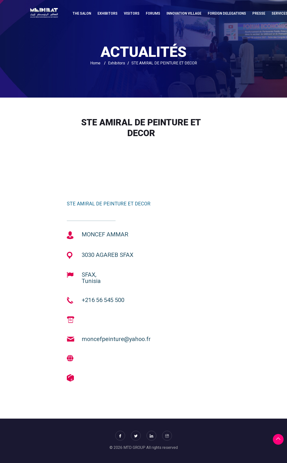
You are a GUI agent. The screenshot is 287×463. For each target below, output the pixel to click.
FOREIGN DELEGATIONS (227, 13)
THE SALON (81, 13)
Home (95, 63)
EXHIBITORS (108, 13)
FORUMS (153, 13)
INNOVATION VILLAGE (184, 13)
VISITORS (131, 13)
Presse (258, 13)
